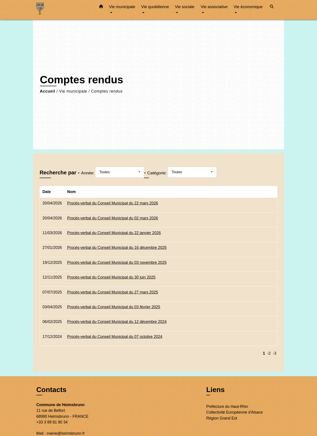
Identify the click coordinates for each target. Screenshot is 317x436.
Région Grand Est (221, 418)
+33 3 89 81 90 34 (52, 422)
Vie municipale (73, 91)
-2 (269, 353)
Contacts (51, 390)
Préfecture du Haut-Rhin (227, 406)
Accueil (47, 91)
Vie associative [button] (214, 6)
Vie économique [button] (248, 6)
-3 (274, 353)
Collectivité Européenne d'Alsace (234, 412)
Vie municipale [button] (122, 6)
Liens (215, 390)
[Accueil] (63, 10)
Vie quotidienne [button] (155, 6)
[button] (101, 7)
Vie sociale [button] (184, 6)
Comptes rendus (107, 91)
